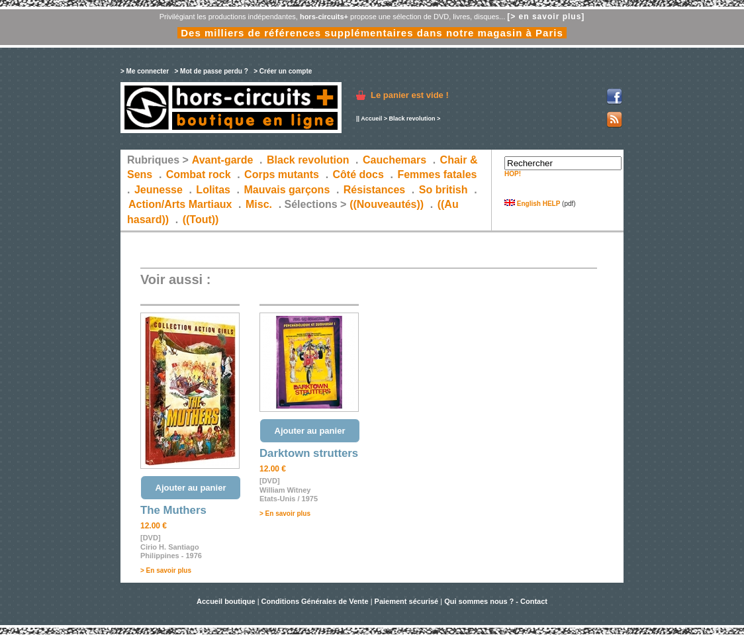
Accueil (371, 118)
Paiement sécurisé (407, 601)
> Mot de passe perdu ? (211, 71)
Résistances (374, 189)
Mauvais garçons (287, 189)
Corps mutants (283, 174)
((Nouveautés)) (386, 204)
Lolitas (213, 189)
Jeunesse (158, 189)
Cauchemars (394, 160)
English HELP (532, 203)
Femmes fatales (437, 174)
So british (443, 189)
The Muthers (173, 510)
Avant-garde (223, 160)
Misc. (259, 204)
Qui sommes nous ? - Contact (495, 601)
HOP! (512, 173)
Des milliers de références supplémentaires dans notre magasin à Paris (372, 32)
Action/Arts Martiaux (180, 204)
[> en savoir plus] (545, 16)
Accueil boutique (227, 601)
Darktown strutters (308, 453)
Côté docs (358, 174)
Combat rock (198, 174)
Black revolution (412, 118)
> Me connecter (144, 71)
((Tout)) (201, 219)
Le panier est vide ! (410, 95)
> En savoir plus (165, 570)
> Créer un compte (283, 71)
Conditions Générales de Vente (315, 601)
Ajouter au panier (191, 488)
